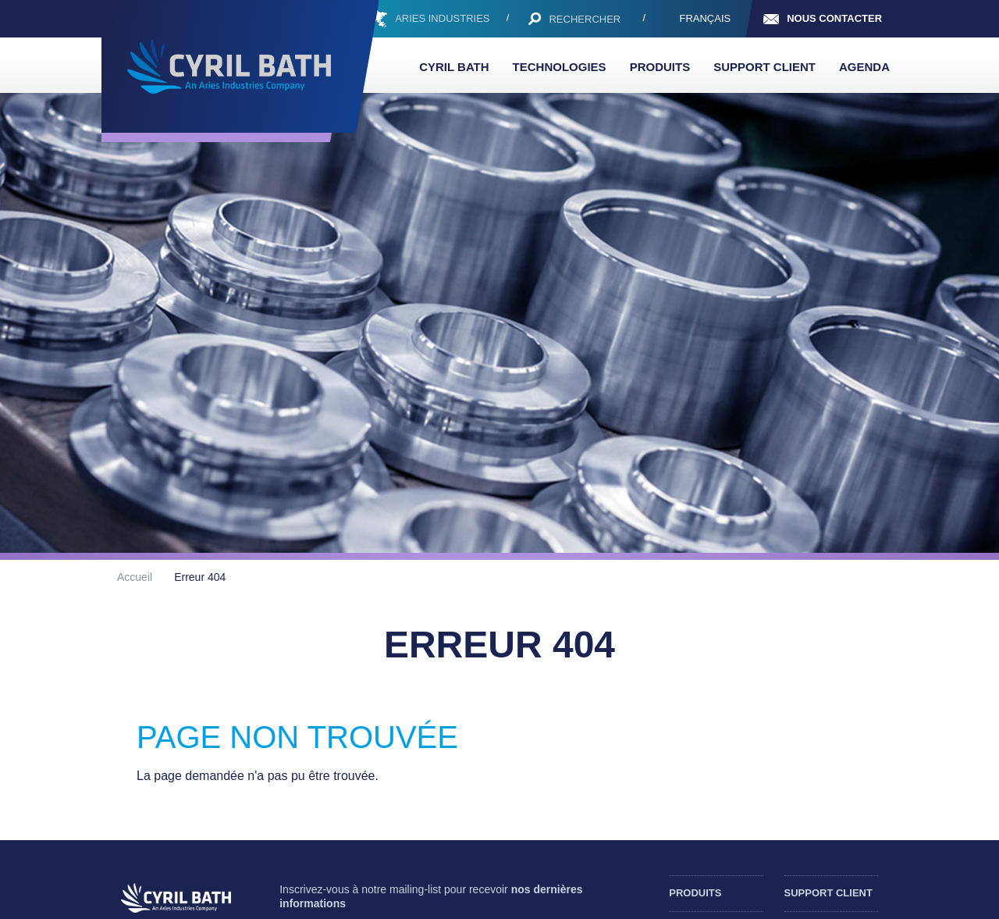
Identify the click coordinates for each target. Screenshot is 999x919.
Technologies (559, 66)
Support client (764, 66)
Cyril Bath (454, 66)
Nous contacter (834, 18)
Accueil (134, 577)
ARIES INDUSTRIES (442, 18)
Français (705, 18)
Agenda (864, 66)
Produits (660, 66)
